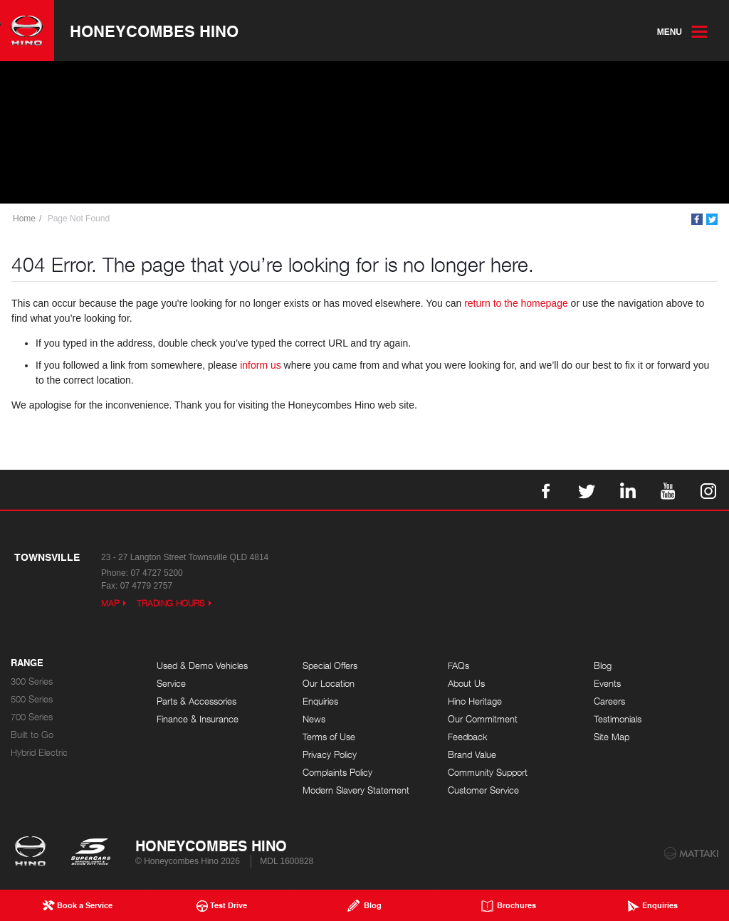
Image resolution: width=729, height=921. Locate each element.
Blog (603, 666)
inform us (260, 365)
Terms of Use (329, 737)
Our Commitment (483, 719)
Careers (609, 701)
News (314, 719)
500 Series (32, 699)
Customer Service (483, 790)
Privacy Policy (330, 754)
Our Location (329, 683)
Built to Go (32, 735)
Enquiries (320, 701)
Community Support (488, 772)
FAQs (458, 666)
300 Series (32, 681)
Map (110, 603)
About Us (466, 683)
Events (607, 683)
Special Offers (330, 666)
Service (171, 683)
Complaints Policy (337, 772)
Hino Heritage (475, 701)
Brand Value (472, 754)
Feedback (468, 737)
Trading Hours (171, 603)
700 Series (32, 717)
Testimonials (617, 719)
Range (27, 663)
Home (24, 218)
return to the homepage (516, 303)
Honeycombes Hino (154, 30)
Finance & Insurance (197, 719)
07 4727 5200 (156, 573)
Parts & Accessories (196, 701)
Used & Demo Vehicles (202, 666)
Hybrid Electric (39, 752)
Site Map (611, 737)
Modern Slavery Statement (356, 790)
